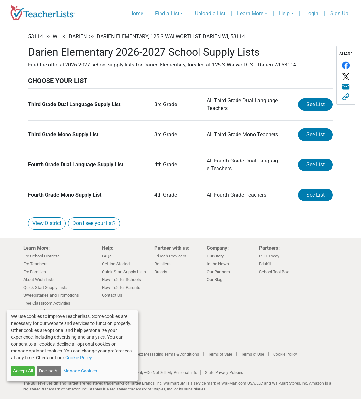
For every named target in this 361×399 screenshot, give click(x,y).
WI (56, 36)
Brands (160, 271)
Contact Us (112, 295)
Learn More (250, 13)
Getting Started (116, 263)
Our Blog (214, 279)
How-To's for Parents (121, 287)
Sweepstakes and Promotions (51, 295)
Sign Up (339, 13)
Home (136, 13)
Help (284, 13)
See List (315, 104)
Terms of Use (252, 354)
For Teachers (35, 263)
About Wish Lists (39, 279)
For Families (34, 271)
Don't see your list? (94, 223)
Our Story (215, 256)
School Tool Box (274, 271)
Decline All (49, 370)
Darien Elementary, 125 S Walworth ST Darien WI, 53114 (171, 36)
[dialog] (72, 345)
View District (46, 223)
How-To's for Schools (121, 279)
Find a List (167, 13)
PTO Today (269, 256)
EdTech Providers (170, 256)
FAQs (107, 256)
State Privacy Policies (224, 372)
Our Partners (218, 271)
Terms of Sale (220, 354)
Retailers (162, 263)
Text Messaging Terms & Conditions (167, 354)
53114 (35, 36)
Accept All (23, 370)
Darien (78, 36)
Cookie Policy (285, 354)
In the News (218, 263)
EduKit (265, 263)
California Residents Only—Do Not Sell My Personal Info (148, 372)
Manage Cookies (80, 370)
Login (311, 13)
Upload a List (210, 13)
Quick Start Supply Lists (45, 287)
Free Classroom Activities (46, 303)
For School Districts (41, 256)
